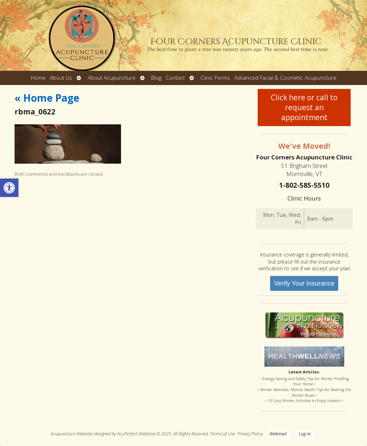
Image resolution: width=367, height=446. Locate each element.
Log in (305, 434)
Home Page (47, 98)
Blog (156, 77)
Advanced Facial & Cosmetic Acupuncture (285, 77)
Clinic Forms (215, 77)
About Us (61, 77)
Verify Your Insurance (304, 283)
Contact (175, 77)
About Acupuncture (112, 77)
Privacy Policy (250, 434)
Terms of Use (222, 434)
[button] (9, 188)
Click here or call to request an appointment (304, 107)
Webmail (277, 434)
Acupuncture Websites (72, 434)
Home (38, 77)
